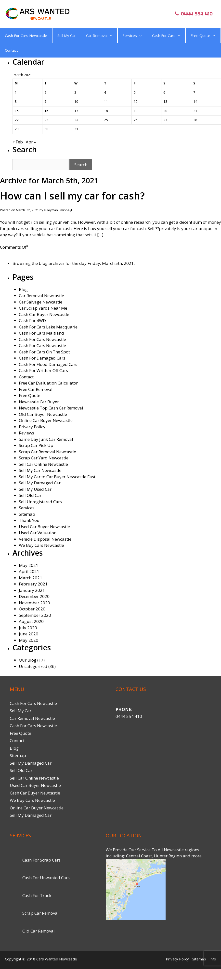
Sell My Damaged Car (40, 483)
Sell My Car (66, 35)
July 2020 (28, 627)
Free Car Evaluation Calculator (48, 383)
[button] (109, 35)
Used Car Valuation (37, 533)
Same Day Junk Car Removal (46, 439)
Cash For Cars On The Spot (44, 352)
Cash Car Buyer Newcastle (44, 314)
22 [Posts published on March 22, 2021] (17, 119)
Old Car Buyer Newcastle (43, 414)
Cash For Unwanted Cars (46, 877)
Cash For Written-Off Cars (43, 370)
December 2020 (34, 596)
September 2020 (35, 615)
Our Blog (27, 660)
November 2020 (34, 603)
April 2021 (29, 571)
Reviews (26, 433)
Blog (23, 289)
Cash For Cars (166, 35)
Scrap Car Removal (40, 913)
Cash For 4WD (32, 320)
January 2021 (32, 590)
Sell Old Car (30, 495)
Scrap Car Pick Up (36, 445)
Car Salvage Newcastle (40, 302)
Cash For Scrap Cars (41, 860)
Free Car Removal (35, 389)
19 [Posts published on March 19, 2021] (136, 110)
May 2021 (28, 565)
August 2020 (31, 621)
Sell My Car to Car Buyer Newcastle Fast (57, 476)
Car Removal (99, 35)
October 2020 (32, 609)
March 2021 (30, 578)
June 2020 (28, 634)
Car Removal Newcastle (41, 295)
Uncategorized (33, 666)
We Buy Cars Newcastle (41, 545)
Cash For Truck (36, 895)
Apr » (31, 142)
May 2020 (28, 640)
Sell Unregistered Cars (40, 501)
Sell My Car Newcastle (40, 470)
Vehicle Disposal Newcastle (45, 539)
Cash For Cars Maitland (41, 333)
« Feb (18, 142)
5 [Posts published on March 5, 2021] (135, 92)
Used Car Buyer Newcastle (44, 526)
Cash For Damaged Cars (42, 358)
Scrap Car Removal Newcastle (47, 452)
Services (132, 35)
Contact (11, 50)
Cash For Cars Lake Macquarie (48, 327)
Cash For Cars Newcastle (26, 35)
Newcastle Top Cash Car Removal (51, 408)
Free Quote (203, 35)
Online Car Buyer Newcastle (46, 420)
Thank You (29, 520)
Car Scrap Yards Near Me (43, 308)
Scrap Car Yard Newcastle (43, 458)
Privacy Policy (32, 427)
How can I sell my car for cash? (72, 195)
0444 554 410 (129, 716)
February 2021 (33, 584)
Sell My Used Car (35, 489)
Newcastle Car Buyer (39, 402)
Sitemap (27, 514)
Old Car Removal (38, 931)
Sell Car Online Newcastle (43, 464)
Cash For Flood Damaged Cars (48, 364)
